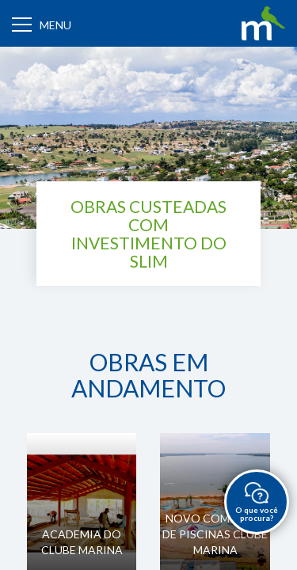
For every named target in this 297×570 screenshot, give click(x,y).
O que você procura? (256, 502)
